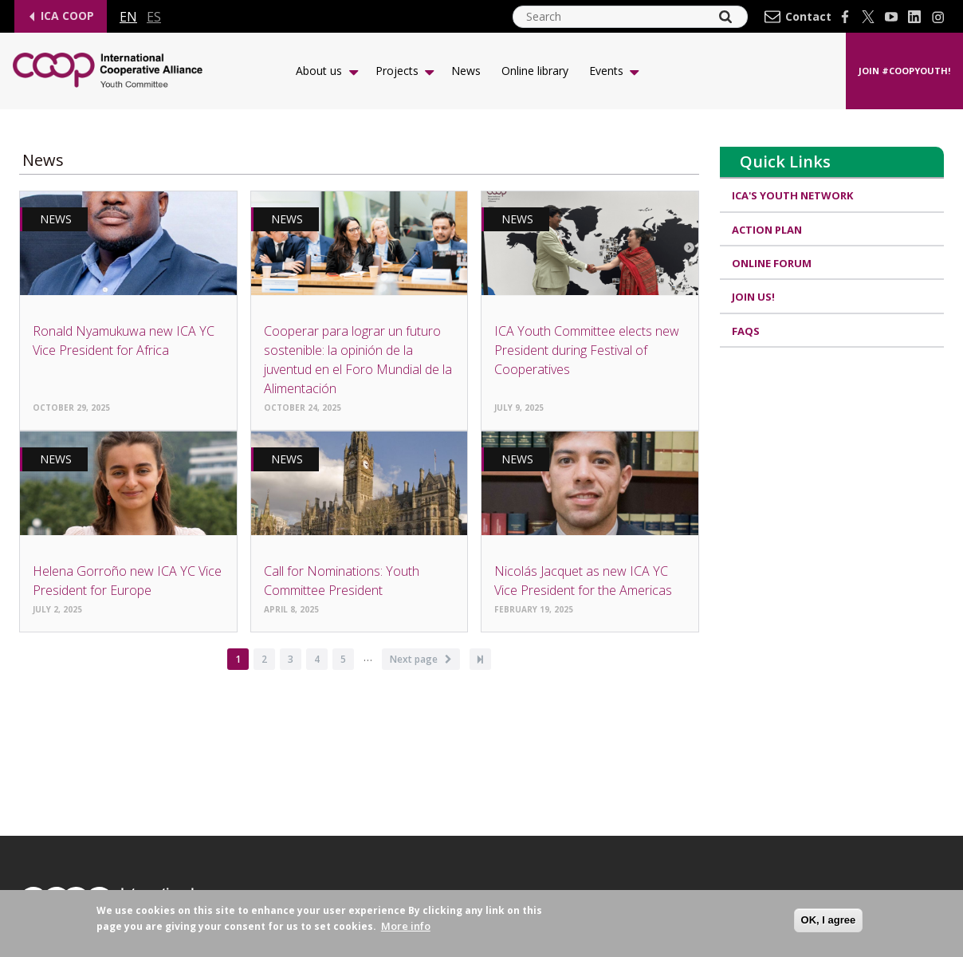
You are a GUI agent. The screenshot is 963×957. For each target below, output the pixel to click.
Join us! (754, 297)
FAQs (747, 331)
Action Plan (768, 230)
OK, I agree (828, 920)
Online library (534, 70)
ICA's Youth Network (793, 195)
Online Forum (772, 263)
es (154, 17)
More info (405, 927)
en (128, 17)
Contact (808, 16)
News (466, 70)
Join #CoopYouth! (904, 71)
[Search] (725, 16)
